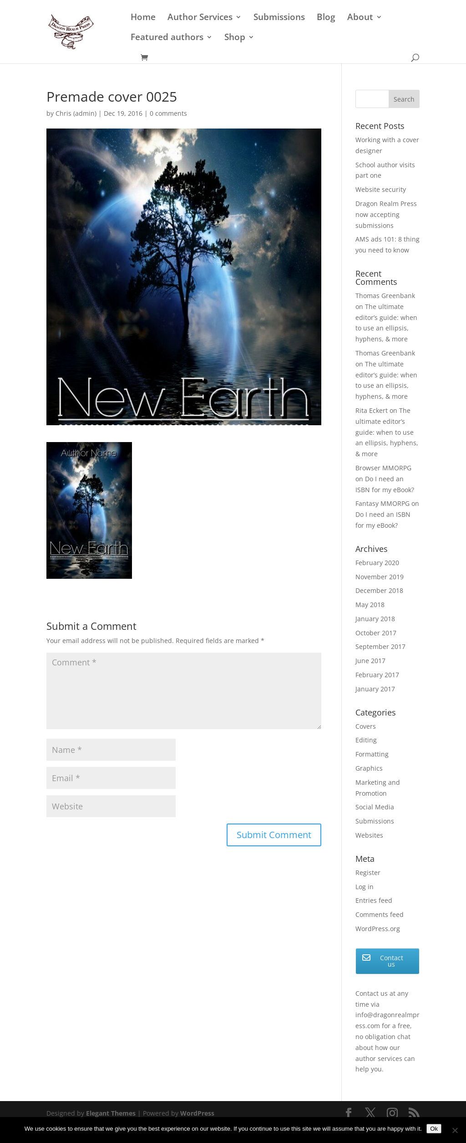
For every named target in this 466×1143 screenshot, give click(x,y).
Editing (366, 740)
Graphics (369, 768)
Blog (326, 18)
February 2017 (377, 674)
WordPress (197, 1113)
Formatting (372, 754)
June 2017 (370, 660)
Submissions (279, 18)
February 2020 (377, 562)
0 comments (168, 113)
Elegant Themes (111, 1113)
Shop (234, 38)
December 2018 (379, 590)
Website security (380, 189)
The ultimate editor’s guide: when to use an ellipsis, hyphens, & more (386, 432)
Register (367, 872)
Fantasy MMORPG (382, 503)
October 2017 (375, 632)
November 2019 (379, 576)
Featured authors (167, 38)
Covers (365, 726)
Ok (434, 1128)
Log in (364, 886)
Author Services (200, 18)
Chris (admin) (76, 113)
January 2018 (375, 618)
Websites (369, 835)
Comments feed (379, 914)
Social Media (374, 807)
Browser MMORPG (383, 467)
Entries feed (373, 900)
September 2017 (380, 646)
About (360, 18)
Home (143, 18)
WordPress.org (377, 928)
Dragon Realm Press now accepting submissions (386, 214)
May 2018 (370, 604)
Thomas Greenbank (385, 295)
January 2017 (375, 689)
